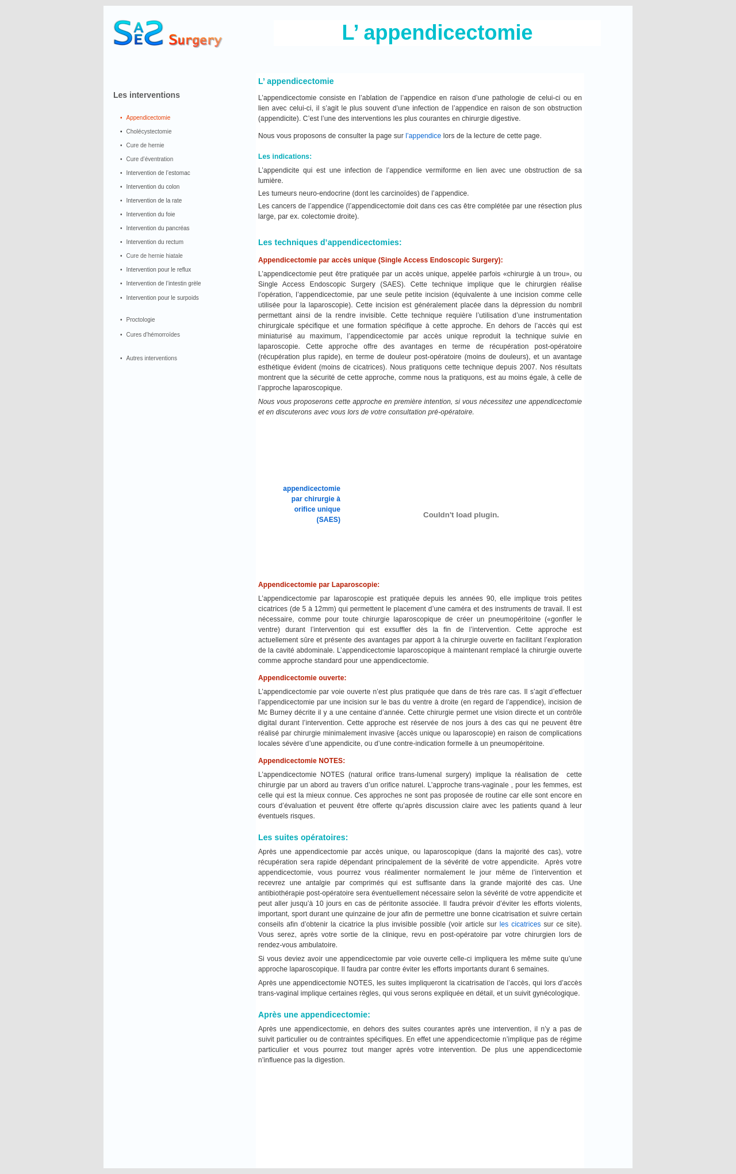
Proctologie (140, 320)
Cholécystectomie (149, 131)
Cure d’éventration (150, 159)
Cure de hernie (145, 145)
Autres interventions (151, 358)
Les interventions (146, 95)
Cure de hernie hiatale (154, 256)
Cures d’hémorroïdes (153, 334)
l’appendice (423, 136)
